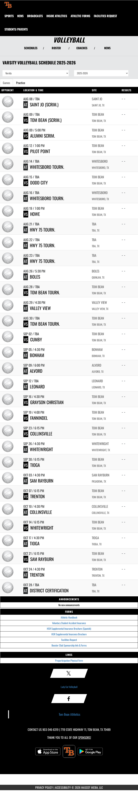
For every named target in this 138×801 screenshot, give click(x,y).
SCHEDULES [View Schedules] (30, 48)
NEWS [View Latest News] (107, 48)
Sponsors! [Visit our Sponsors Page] (84, 737)
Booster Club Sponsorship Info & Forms (69, 645)
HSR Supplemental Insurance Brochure (69, 634)
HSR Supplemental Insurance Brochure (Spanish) (69, 628)
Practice (20, 83)
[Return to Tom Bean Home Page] (8, 4)
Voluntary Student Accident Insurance (69, 623)
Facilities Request (69, 640)
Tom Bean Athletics (69, 714)
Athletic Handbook (69, 617)
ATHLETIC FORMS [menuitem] (80, 16)
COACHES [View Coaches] (81, 48)
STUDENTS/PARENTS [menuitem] (16, 29)
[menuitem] (20, 16)
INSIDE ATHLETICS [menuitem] (56, 16)
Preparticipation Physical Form (69, 660)
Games (6, 83)
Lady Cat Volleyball (69, 687)
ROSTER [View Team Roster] (56, 48)
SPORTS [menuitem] (9, 16)
